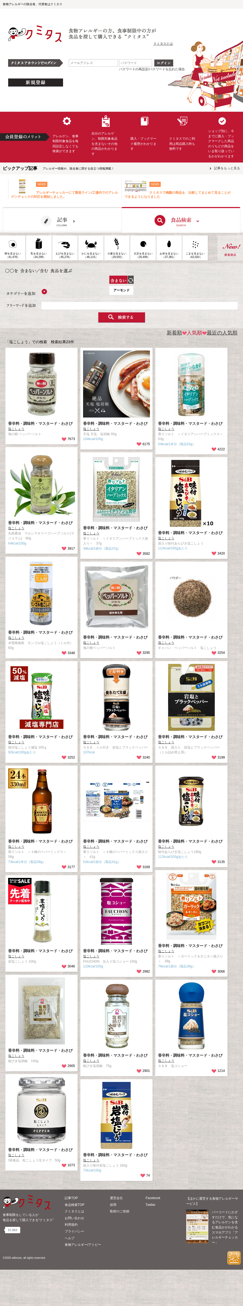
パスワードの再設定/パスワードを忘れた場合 (152, 69)
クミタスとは (163, 44)
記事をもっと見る (227, 168)
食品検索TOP (74, 1241)
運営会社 (116, 1234)
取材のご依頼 (119, 1248)
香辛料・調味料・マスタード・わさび (40, 460)
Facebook (153, 1234)
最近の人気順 (220, 369)
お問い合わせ (74, 1254)
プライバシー (74, 1268)
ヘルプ (69, 1274)
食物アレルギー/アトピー (83, 1281)
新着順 (174, 369)
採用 (113, 1241)
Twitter (151, 1241)
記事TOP (71, 1234)
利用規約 (71, 1261)
